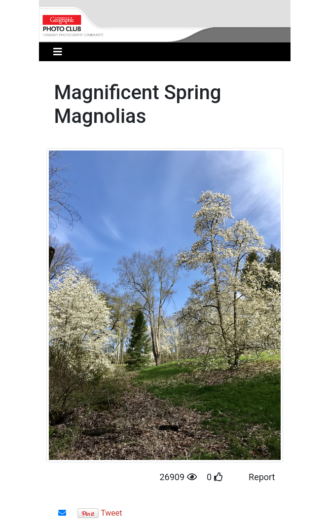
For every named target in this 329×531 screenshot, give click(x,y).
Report (262, 477)
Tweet (111, 513)
